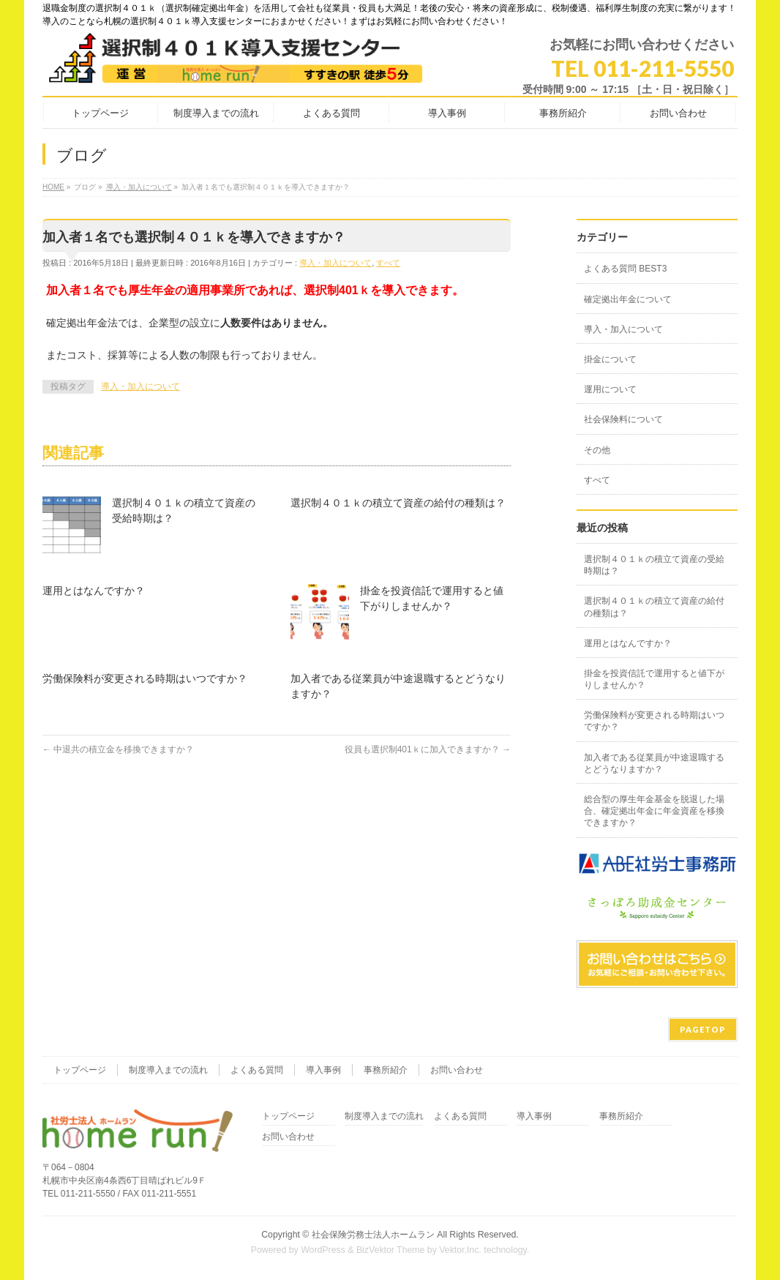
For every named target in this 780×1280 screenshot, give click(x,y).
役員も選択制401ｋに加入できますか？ (428, 749)
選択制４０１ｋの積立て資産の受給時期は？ (654, 565)
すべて (388, 262)
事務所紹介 (386, 1070)
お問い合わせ (456, 1070)
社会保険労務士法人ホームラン (373, 1235)
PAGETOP (703, 1029)
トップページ (79, 1070)
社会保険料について (623, 419)
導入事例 (323, 1070)
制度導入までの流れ (168, 1070)
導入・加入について (335, 262)
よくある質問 (256, 1070)
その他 (597, 450)
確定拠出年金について (628, 299)
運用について (610, 389)
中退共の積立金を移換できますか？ (118, 749)
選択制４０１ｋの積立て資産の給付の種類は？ (398, 503)
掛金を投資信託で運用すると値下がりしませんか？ (654, 679)
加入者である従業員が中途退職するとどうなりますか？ (654, 763)
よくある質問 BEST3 (625, 268)
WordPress (323, 1250)
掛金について (610, 359)
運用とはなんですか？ (93, 590)
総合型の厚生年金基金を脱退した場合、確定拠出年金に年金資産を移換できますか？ (654, 811)
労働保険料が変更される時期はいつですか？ (144, 678)
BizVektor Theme (390, 1250)
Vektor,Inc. (460, 1250)
